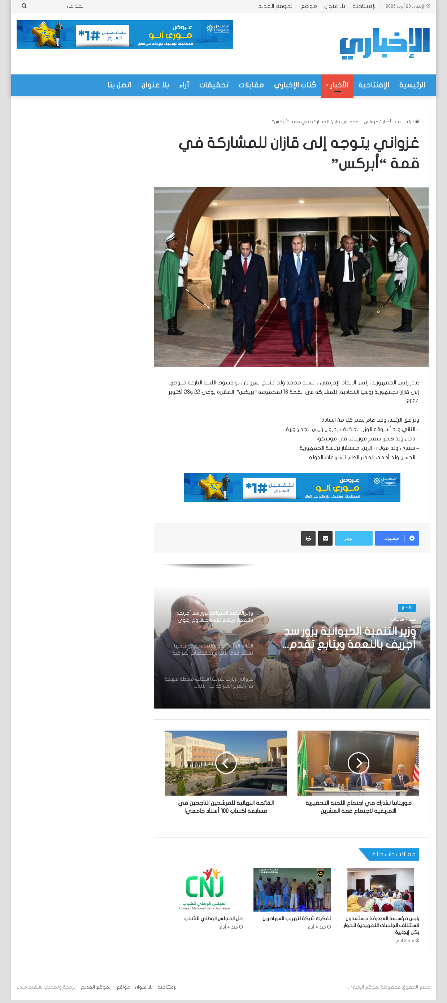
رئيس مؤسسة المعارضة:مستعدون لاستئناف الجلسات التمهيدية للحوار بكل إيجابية (381, 925)
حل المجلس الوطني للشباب (213, 918)
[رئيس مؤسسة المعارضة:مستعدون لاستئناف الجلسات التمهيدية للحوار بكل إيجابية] (380, 890)
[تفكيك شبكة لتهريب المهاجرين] (292, 890)
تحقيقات (214, 85)
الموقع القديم (275, 6)
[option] (291, 636)
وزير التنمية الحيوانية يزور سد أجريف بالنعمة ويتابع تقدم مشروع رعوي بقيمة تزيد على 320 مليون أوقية (346, 638)
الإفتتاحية (364, 6)
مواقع (309, 6)
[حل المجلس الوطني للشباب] (204, 890)
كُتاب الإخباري (295, 85)
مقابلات (251, 85)
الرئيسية (412, 85)
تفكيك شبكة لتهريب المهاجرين (296, 918)
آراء (184, 85)
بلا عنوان (334, 6)
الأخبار (339, 85)
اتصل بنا (119, 85)
